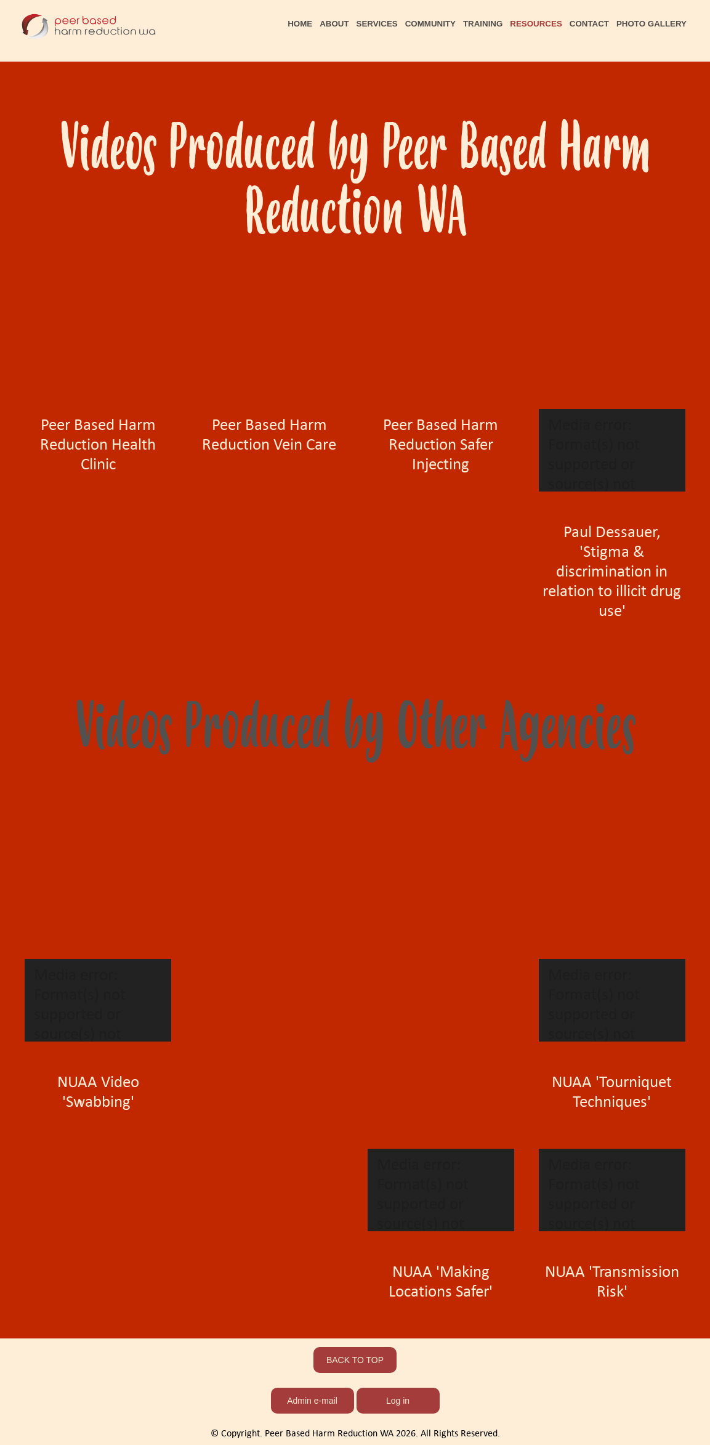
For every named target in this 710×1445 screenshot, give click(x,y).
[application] (612, 450)
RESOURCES (536, 23)
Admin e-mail (312, 1401)
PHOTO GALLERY (651, 23)
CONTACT (589, 23)
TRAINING (482, 23)
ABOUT (334, 23)
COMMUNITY (430, 23)
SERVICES (377, 23)
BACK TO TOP (355, 1360)
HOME (300, 23)
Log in (397, 1401)
